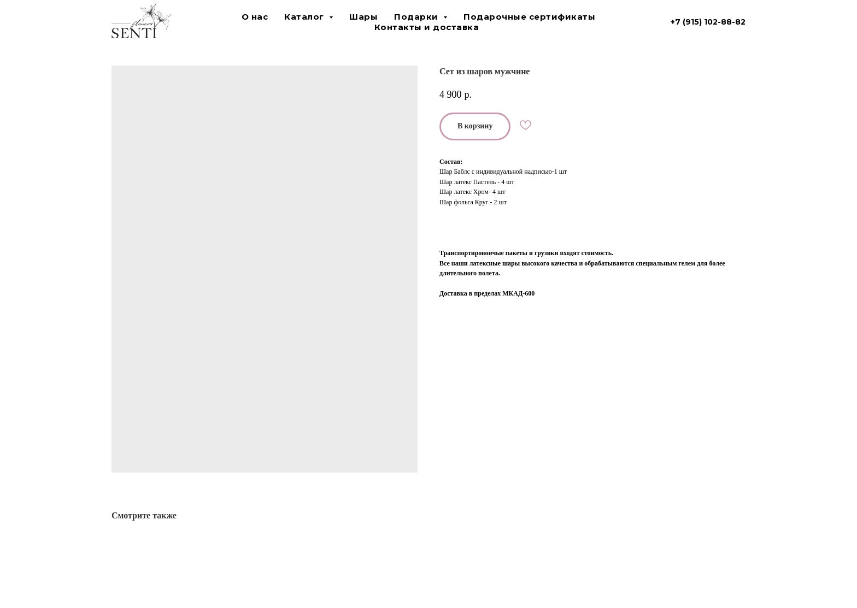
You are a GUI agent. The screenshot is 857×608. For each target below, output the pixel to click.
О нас (255, 16)
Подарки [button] (417, 16)
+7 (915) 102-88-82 (708, 22)
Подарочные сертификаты (529, 16)
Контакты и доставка (426, 27)
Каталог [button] (305, 16)
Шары (363, 16)
